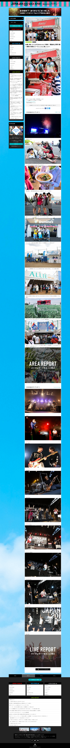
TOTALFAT (11, 59)
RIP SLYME (11, 49)
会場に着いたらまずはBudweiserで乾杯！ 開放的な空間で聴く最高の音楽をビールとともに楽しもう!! (16, 98)
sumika (11, 40)
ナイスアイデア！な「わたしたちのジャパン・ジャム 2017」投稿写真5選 (15, 95)
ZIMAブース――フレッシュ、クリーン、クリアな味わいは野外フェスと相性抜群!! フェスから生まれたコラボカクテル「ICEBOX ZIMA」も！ (16, 103)
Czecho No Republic (11, 687)
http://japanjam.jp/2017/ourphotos (30, 101)
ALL (15, 675)
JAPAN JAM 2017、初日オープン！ (14, 118)
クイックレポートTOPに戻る (43, 669)
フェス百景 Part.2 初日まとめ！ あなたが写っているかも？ (16, 76)
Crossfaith (46, 692)
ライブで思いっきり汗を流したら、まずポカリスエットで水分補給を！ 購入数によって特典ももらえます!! (16, 110)
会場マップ (57, 112)
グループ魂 (11, 31)
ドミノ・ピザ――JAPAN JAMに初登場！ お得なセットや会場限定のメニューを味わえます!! (16, 85)
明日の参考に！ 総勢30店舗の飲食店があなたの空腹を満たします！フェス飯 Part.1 (16, 79)
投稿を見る (18, 144)
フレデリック (12, 65)
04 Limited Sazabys (12, 63)
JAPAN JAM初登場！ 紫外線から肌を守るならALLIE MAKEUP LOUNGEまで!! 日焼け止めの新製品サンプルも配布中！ (16, 92)
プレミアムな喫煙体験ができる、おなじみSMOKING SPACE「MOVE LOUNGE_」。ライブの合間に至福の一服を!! (16, 88)
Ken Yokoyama (12, 47)
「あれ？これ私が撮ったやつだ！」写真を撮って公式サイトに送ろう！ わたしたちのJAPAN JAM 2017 (16, 113)
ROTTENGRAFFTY (12, 36)
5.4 (28, 675)
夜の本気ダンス (47, 694)
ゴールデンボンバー (12, 54)
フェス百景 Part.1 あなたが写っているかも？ (16, 116)
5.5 (41, 675)
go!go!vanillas (11, 38)
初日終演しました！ (12, 699)
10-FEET (11, 45)
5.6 (54, 675)
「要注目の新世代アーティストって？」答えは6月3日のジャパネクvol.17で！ (16, 106)
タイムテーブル (56, 387)
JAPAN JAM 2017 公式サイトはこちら (55, 0)
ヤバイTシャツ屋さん (13, 61)
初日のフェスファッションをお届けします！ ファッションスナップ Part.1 (16, 82)
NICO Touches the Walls (13, 52)
